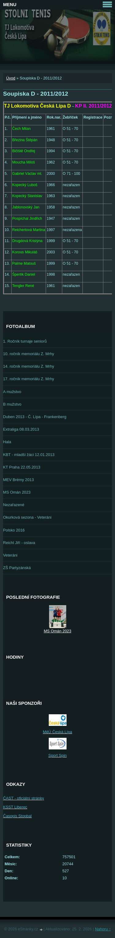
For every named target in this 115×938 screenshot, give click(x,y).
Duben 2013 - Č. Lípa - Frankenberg (34, 416)
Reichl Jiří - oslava (19, 542)
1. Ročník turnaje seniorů (25, 341)
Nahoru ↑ (103, 929)
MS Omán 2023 (17, 492)
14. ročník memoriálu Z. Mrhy (28, 366)
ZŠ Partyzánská (17, 567)
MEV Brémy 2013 (18, 479)
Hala (7, 442)
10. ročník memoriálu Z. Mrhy (28, 353)
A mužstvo (12, 391)
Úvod (10, 78)
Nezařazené (13, 504)
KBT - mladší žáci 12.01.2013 (29, 454)
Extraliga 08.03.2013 (21, 429)
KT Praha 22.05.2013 (21, 467)
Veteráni (10, 555)
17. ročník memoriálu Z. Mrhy (28, 379)
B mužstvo (12, 404)
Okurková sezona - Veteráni (27, 517)
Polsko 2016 (14, 530)
